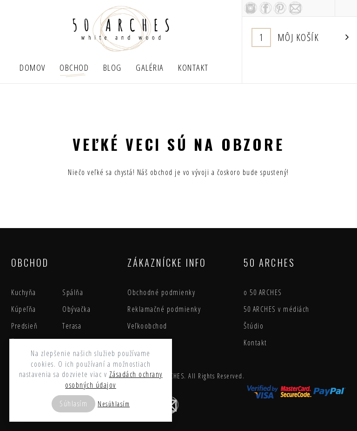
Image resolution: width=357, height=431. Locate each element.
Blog (112, 67)
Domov (33, 67)
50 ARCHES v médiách (277, 309)
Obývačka (76, 309)
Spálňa (72, 292)
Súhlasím (73, 403)
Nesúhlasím (114, 403)
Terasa (71, 326)
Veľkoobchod (147, 326)
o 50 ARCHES (263, 292)
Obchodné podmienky (161, 292)
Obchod (74, 67)
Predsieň (24, 326)
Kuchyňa (23, 292)
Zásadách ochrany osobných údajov (113, 379)
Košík (300, 37)
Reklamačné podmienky (164, 309)
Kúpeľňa (23, 309)
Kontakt (193, 67)
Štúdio (254, 326)
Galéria (150, 67)
